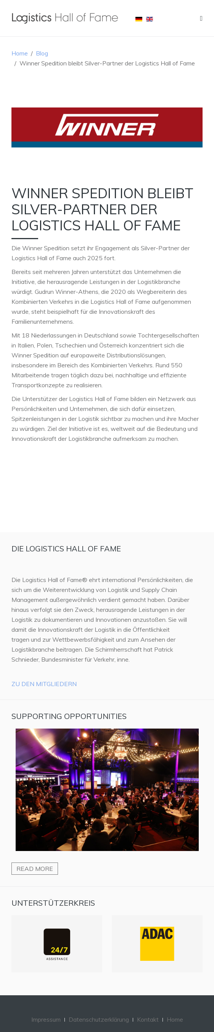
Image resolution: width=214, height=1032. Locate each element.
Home (19, 53)
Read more (34, 868)
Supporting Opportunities (69, 716)
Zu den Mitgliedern (44, 684)
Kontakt (148, 1019)
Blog (42, 53)
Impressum (46, 1019)
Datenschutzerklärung (99, 1019)
